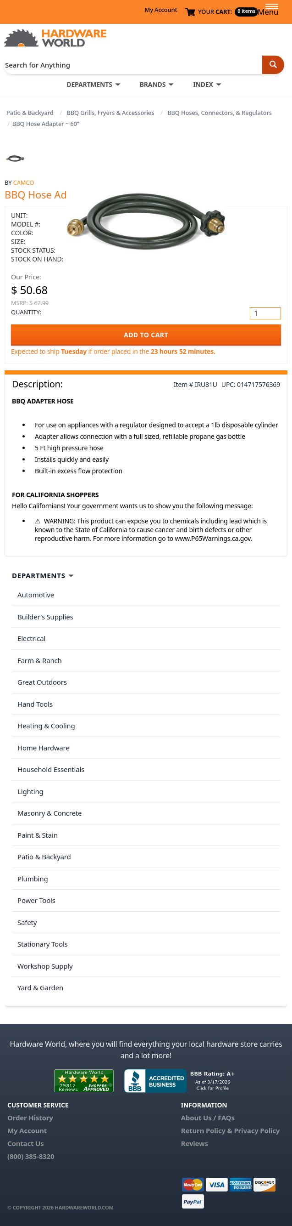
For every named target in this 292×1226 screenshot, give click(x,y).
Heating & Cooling (46, 725)
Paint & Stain (37, 835)
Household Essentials (50, 769)
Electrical (31, 638)
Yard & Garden (40, 987)
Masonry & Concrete (49, 812)
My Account (160, 10)
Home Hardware (43, 747)
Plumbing (32, 878)
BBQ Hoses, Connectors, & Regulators (219, 112)
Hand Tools (35, 704)
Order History (30, 1117)
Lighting (30, 791)
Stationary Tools (42, 943)
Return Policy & (206, 1130)
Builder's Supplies (45, 616)
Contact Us (25, 1143)
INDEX (203, 84)
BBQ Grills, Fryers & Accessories (110, 112)
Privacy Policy (257, 1130)
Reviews (194, 1143)
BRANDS (153, 84)
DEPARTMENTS (89, 84)
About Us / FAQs (208, 1117)
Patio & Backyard (30, 112)
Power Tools (36, 900)
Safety (27, 922)
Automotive (35, 594)
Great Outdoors (42, 682)
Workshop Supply (45, 966)
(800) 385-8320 (30, 1156)
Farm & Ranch (39, 660)
